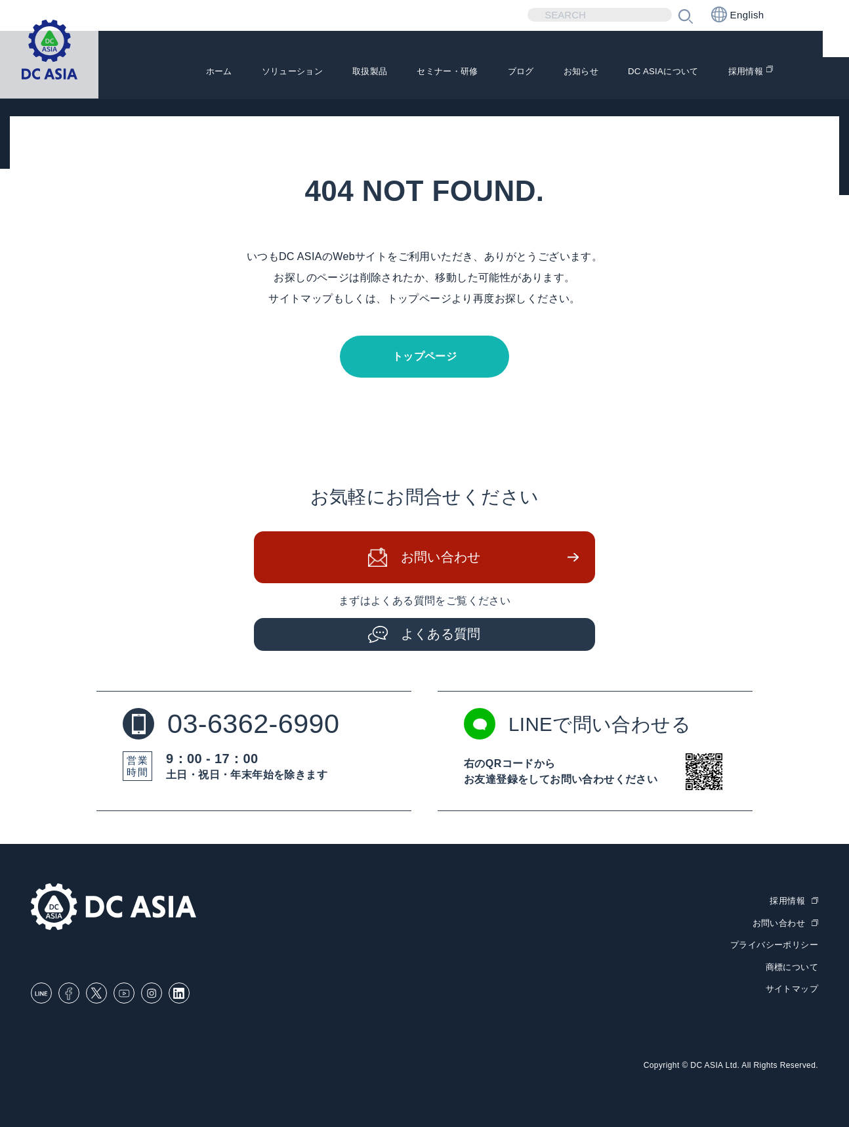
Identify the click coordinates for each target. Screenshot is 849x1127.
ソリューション (227, 79)
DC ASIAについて (648, 79)
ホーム (144, 79)
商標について (792, 966)
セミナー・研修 (404, 79)
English (737, 14)
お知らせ (555, 79)
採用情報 (742, 79)
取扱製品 (316, 79)
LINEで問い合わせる (580, 725)
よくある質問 (441, 635)
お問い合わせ (441, 558)
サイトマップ (792, 987)
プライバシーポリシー (774, 945)
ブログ (488, 79)
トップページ (424, 356)
